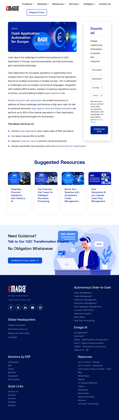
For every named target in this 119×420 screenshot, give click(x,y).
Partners (12, 398)
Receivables (79, 317)
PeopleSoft (13, 376)
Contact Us (105, 4)
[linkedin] (25, 307)
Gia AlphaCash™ (81, 332)
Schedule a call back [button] (25, 260)
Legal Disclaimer (14, 300)
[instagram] (40, 307)
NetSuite (12, 372)
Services (75, 4)
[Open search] (90, 4)
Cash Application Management (88, 306)
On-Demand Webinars (88, 383)
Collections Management (85, 299)
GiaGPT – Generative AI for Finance (90, 346)
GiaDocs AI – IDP (81, 350)
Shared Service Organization (71, 146)
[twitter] (18, 307)
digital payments (52, 93)
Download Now (99, 130)
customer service (29, 141)
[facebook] (11, 307)
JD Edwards (13, 362)
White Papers (84, 376)
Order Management (83, 293)
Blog (80, 372)
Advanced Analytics (83, 313)
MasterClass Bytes (86, 397)
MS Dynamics (14, 379)
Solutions (43, 4)
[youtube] (32, 307)
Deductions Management (85, 303)
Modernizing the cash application (25, 100)
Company (90, 4)
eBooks (81, 379)
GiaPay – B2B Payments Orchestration (91, 339)
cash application (28, 131)
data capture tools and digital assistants (52, 108)
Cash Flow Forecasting (84, 320)
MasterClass (83, 393)
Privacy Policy (26, 300)
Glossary (82, 400)
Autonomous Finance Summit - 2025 (94, 369)
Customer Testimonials (88, 403)
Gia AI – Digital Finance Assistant (89, 343)
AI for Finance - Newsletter (90, 365)
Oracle (11, 369)
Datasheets (83, 390)
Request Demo (37, 12)
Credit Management (83, 296)
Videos (81, 386)
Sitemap (11, 405)
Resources (59, 4)
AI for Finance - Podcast (89, 362)
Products (28, 4)
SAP (10, 365)
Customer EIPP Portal (83, 310)
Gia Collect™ (79, 336)
